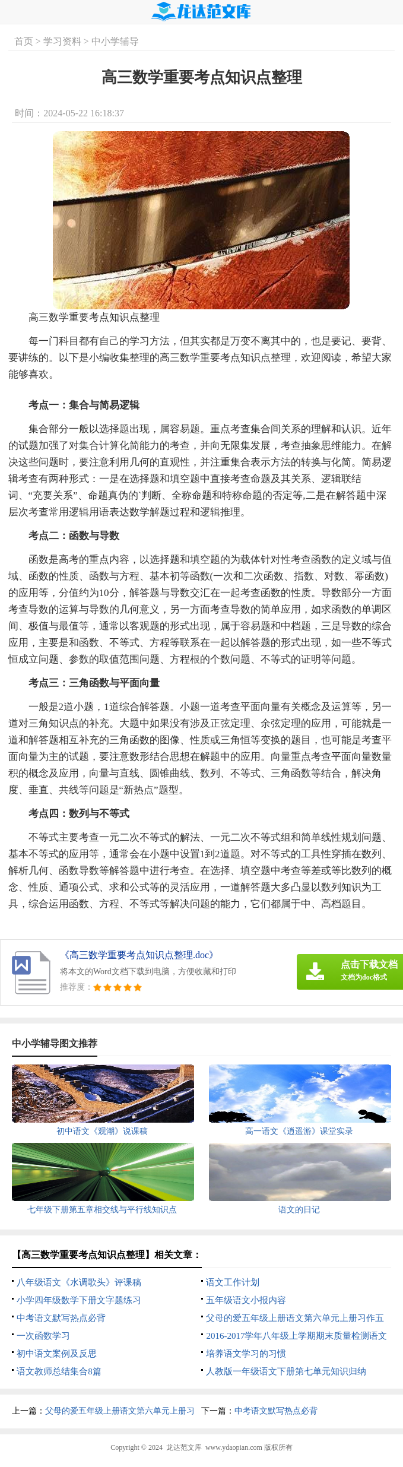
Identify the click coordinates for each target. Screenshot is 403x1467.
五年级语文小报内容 (246, 1300)
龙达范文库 (184, 1447)
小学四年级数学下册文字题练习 (79, 1300)
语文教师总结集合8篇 (59, 1371)
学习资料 (62, 41)
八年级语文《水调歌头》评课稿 (79, 1282)
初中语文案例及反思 (57, 1353)
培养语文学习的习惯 (246, 1353)
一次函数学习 (43, 1336)
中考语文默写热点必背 (61, 1318)
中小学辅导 (115, 41)
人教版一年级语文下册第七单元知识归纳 (286, 1371)
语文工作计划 (232, 1282)
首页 (23, 41)
